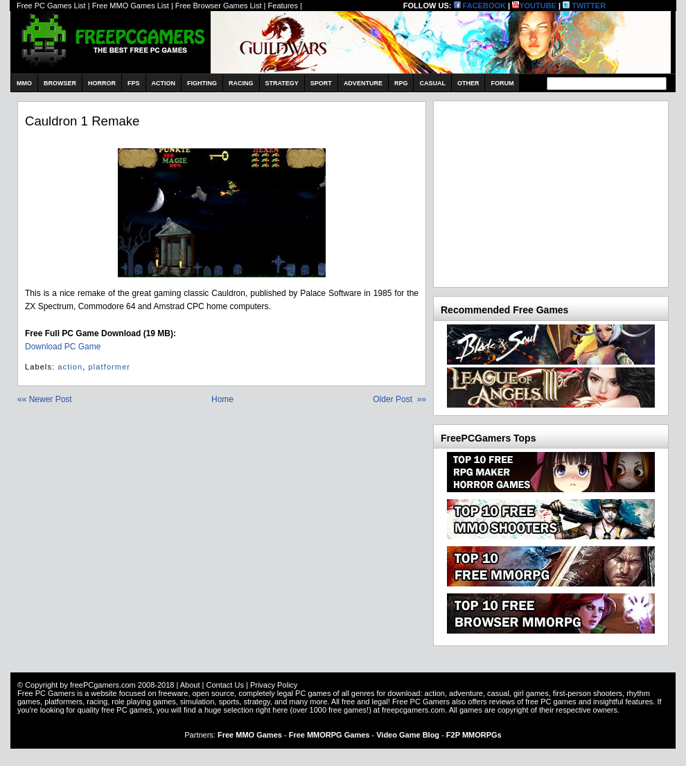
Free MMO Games (250, 735)
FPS (133, 83)
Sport (321, 83)
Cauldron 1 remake (82, 121)
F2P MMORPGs (474, 735)
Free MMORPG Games (329, 735)
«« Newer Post (44, 399)
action (70, 367)
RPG (401, 83)
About (190, 685)
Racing (241, 83)
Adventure (363, 83)
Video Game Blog (407, 735)
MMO (24, 83)
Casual (432, 83)
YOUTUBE (534, 5)
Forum (502, 83)
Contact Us (224, 685)
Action (164, 83)
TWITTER (584, 5)
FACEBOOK (480, 5)
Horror (102, 83)
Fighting (202, 83)
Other (468, 83)
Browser (60, 83)
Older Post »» (399, 399)
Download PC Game (62, 346)
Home (222, 399)
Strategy (282, 83)
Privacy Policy (273, 685)
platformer (110, 367)
